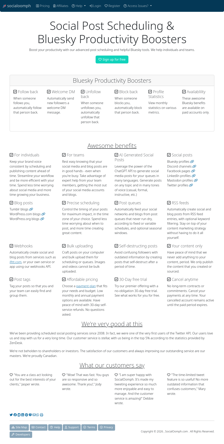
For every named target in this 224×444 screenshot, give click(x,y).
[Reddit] (19, 415)
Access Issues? (136, 6)
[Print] (41, 415)
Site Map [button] (19, 427)
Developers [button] (21, 434)
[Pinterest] (26, 415)
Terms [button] (89, 427)
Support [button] (72, 427)
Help (77, 6)
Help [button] (55, 427)
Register (112, 6)
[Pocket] (30, 415)
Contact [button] (39, 427)
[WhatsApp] (37, 415)
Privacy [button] (106, 427)
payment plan (86, 286)
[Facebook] (15, 415)
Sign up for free (112, 59)
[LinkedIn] (22, 415)
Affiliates (60, 6)
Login (95, 6)
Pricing (43, 6)
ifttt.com (15, 262)
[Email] (34, 415)
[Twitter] (11, 415)
